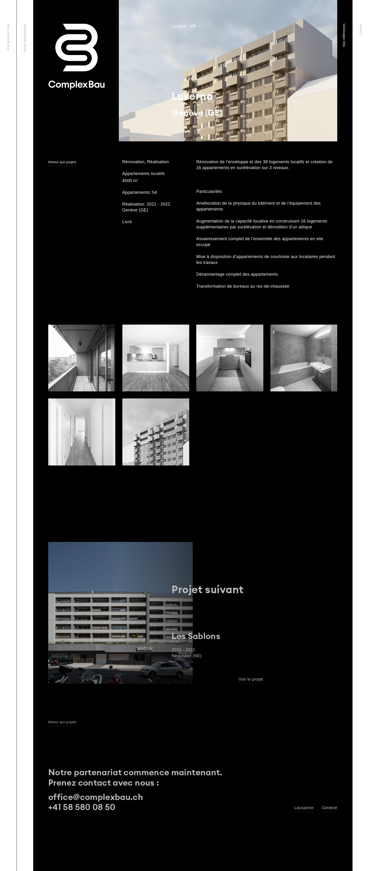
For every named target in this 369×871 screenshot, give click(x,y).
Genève (329, 808)
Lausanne (303, 808)
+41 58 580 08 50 (82, 807)
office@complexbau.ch (95, 796)
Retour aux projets (62, 162)
